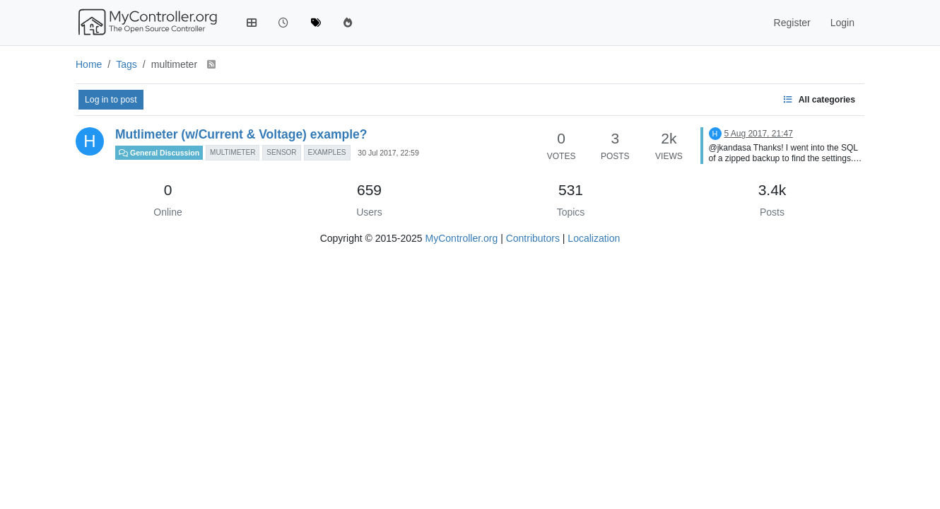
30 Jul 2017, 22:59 (388, 152)
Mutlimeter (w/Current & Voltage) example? (241, 134)
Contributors (533, 238)
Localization (594, 238)
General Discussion (159, 152)
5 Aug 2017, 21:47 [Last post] (758, 134)
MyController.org (461, 238)
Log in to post (111, 100)
